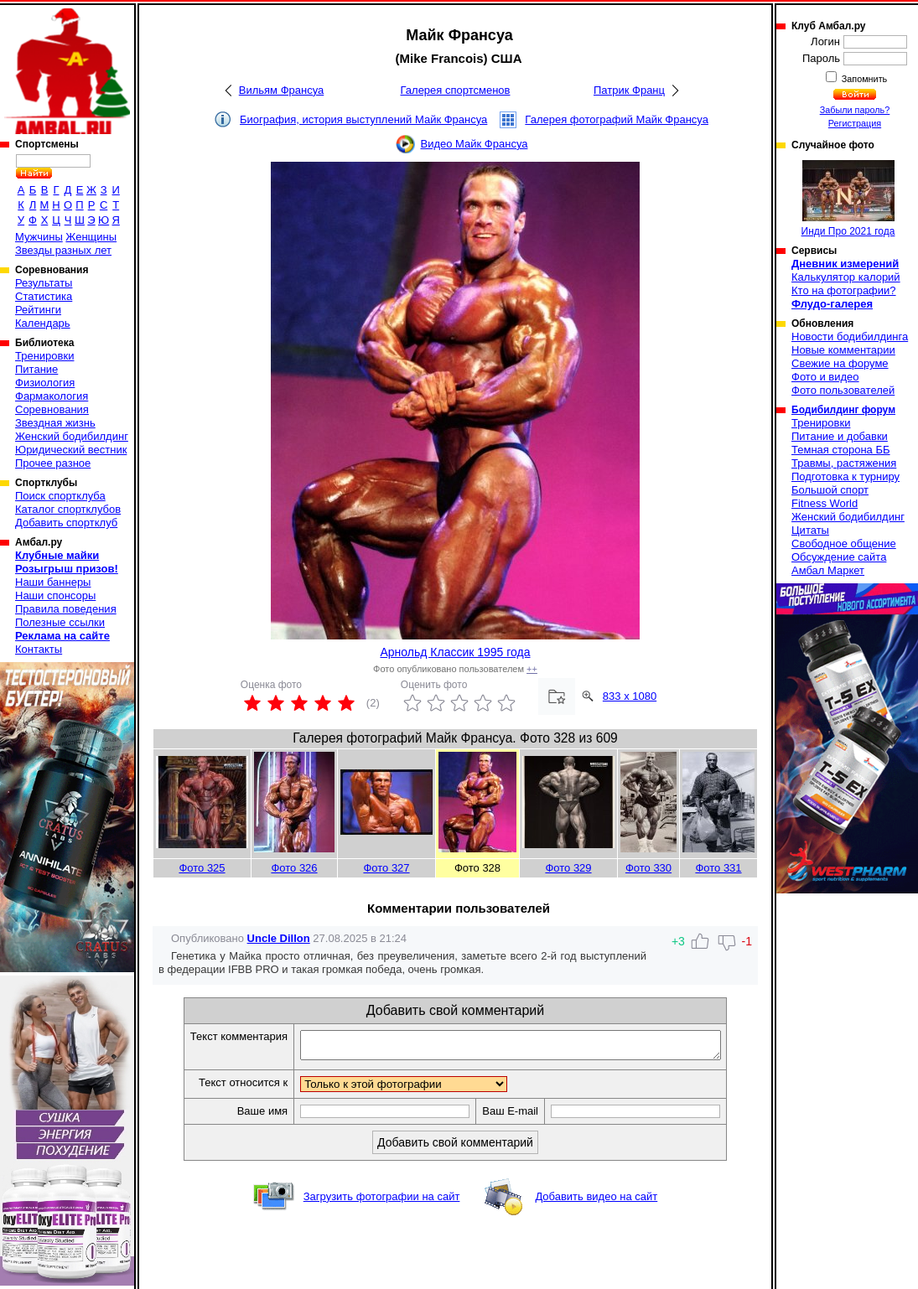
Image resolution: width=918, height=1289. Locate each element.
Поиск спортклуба (60, 495)
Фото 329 (568, 868)
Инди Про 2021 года (848, 198)
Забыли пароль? (855, 110)
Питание (36, 369)
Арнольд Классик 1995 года (455, 652)
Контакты (38, 649)
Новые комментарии (843, 350)
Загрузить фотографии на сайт (381, 1201)
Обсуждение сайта (838, 557)
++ (531, 669)
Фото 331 (718, 868)
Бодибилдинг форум (843, 410)
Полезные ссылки (60, 622)
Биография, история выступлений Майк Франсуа (363, 119)
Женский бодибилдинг (71, 436)
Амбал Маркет (827, 570)
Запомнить (863, 79)
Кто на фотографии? (843, 290)
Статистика (43, 296)
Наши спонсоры (55, 595)
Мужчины (39, 236)
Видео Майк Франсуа (474, 143)
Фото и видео (825, 376)
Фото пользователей (843, 390)
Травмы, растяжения (843, 463)
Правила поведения (66, 609)
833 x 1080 (629, 696)
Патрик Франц (629, 90)
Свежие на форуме (840, 363)
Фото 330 (648, 868)
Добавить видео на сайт (596, 1201)
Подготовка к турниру (845, 476)
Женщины (91, 236)
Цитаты (810, 530)
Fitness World (824, 503)
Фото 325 (202, 868)
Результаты (43, 283)
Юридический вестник (71, 449)
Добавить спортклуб (66, 522)
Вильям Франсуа (281, 90)
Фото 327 (386, 868)
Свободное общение (843, 543)
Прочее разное (53, 463)
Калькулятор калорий (845, 277)
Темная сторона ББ (840, 449)
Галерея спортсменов (456, 90)
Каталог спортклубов (68, 509)
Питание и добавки (839, 436)
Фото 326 (294, 868)
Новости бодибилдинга (849, 336)
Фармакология (51, 396)
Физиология (45, 382)
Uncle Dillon (278, 938)
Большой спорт (830, 490)
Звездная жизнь (55, 423)
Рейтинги (38, 309)
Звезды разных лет (63, 250)
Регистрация (854, 123)
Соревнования (52, 409)
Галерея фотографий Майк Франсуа (616, 119)
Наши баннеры (53, 582)
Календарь (42, 323)
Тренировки (44, 355)
